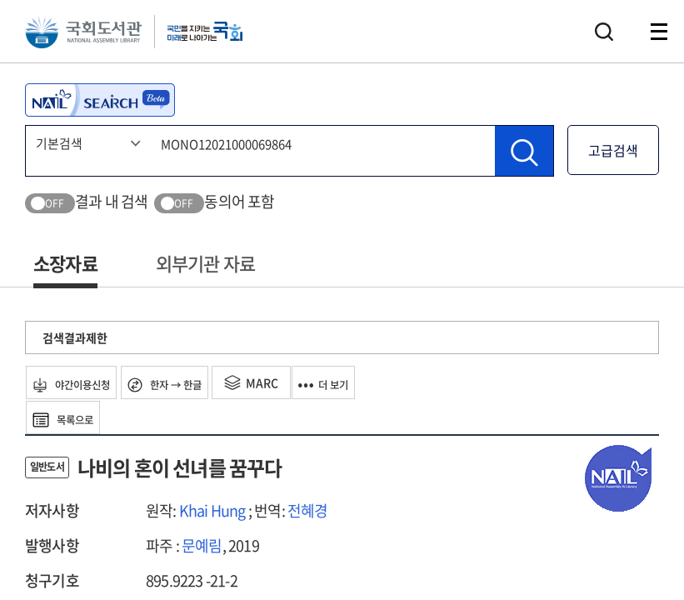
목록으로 (74, 417)
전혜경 (307, 510)
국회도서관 (91, 37)
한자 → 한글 (198, 382)
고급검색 (613, 150)
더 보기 (377, 382)
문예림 (202, 545)
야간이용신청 (84, 382)
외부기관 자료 (205, 263)
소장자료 (65, 263)
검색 (604, 37)
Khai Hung (212, 510)
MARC (294, 382)
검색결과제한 (74, 337)
